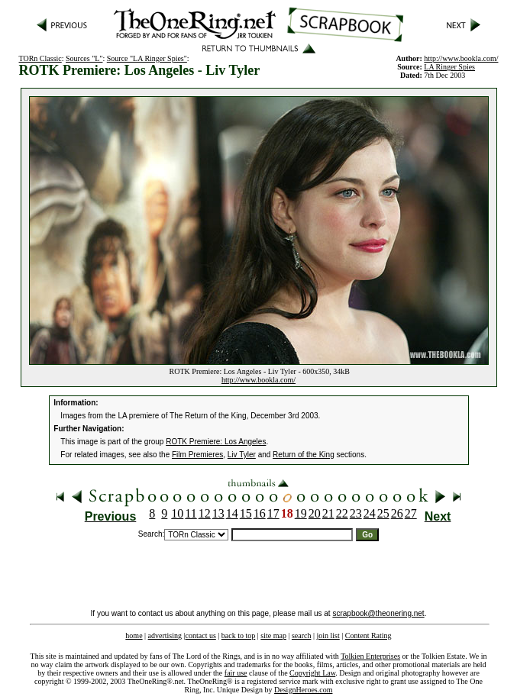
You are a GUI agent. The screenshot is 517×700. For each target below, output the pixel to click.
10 (177, 513)
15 (246, 513)
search (302, 635)
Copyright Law (312, 673)
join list (327, 635)
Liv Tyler (242, 454)
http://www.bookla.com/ (258, 380)
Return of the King (303, 454)
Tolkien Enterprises (370, 656)
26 (397, 513)
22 (342, 513)
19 (301, 513)
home (133, 635)
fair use (236, 673)
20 (315, 513)
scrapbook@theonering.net (378, 613)
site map (273, 635)
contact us (201, 635)
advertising (165, 635)
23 (356, 513)
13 (218, 513)
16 (260, 513)
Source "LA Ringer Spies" (147, 58)
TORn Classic (40, 58)
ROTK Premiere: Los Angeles (216, 441)
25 (383, 513)
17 (273, 513)
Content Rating (368, 635)
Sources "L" (84, 58)
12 (205, 513)
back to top (238, 635)
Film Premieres (197, 454)
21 (328, 513)
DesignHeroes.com (303, 689)
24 (370, 513)
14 (232, 513)
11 (190, 513)
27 (411, 513)
